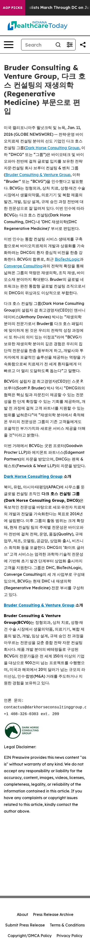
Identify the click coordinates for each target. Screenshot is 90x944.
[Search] (36, 44)
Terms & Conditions (67, 925)
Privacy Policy (69, 935)
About (22, 914)
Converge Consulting (23, 266)
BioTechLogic (67, 259)
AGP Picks (12, 8)
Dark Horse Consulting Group (52, 147)
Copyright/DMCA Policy (30, 935)
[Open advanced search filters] (69, 44)
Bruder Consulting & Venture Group (38, 174)
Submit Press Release (25, 925)
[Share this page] (82, 44)
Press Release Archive (53, 914)
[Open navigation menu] (8, 44)
